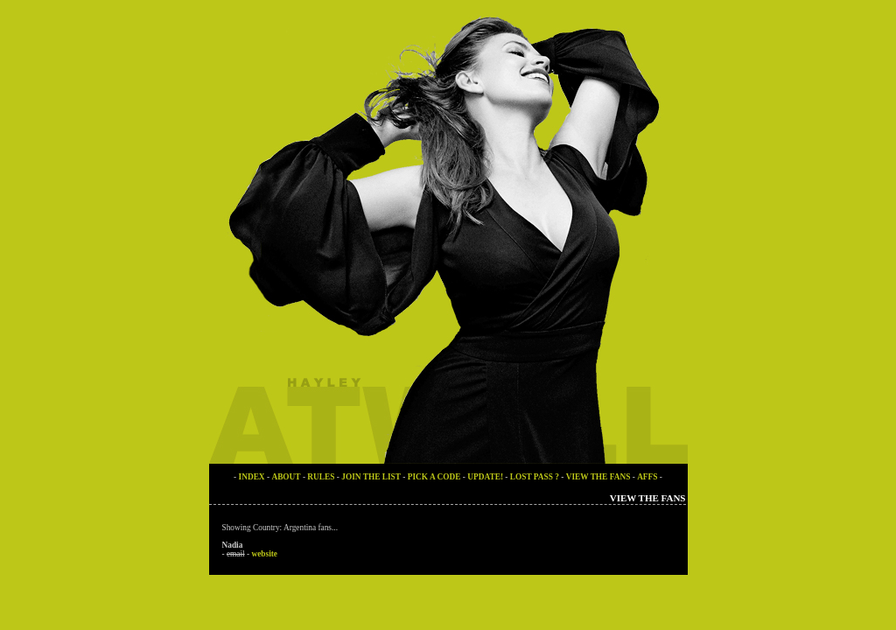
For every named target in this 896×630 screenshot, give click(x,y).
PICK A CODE (434, 476)
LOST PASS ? (534, 476)
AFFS (647, 476)
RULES (320, 476)
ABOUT (285, 476)
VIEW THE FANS (598, 476)
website (264, 554)
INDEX (252, 476)
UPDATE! (486, 476)
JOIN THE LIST (371, 476)
